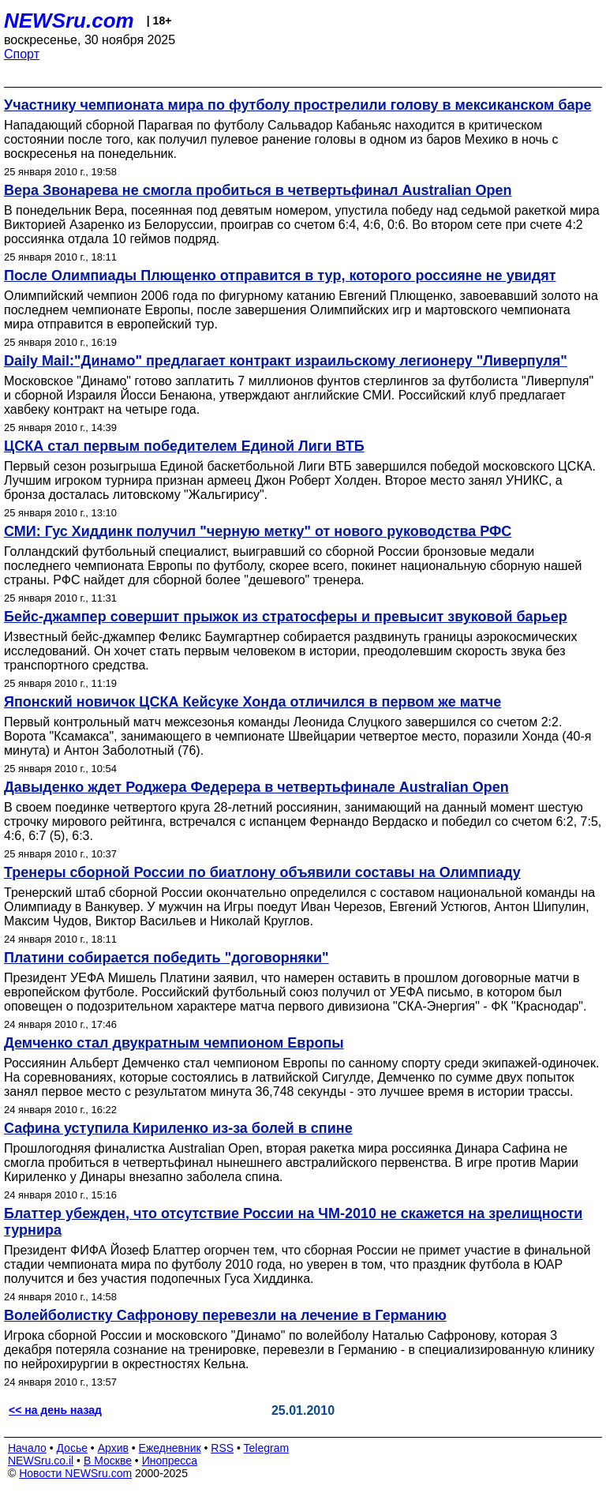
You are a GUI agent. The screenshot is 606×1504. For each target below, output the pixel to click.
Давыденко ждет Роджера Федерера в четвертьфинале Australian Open (256, 787)
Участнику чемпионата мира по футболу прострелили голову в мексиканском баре (298, 105)
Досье (72, 1448)
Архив (113, 1448)
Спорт (21, 54)
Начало (27, 1448)
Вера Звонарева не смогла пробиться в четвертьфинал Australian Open (258, 190)
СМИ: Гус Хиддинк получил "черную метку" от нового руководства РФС (257, 531)
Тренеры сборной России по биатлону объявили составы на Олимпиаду (262, 872)
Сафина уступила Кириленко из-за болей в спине (178, 1128)
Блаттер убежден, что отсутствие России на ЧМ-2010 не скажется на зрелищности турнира (293, 1222)
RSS (222, 1448)
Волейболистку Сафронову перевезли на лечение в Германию (225, 1315)
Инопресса (170, 1460)
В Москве (108, 1460)
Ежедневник (170, 1448)
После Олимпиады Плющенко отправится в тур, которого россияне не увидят (280, 275)
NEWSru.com (69, 20)
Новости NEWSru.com (75, 1473)
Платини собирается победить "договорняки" (166, 958)
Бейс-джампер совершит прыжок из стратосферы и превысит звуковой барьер (285, 616)
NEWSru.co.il (40, 1460)
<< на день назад (55, 1410)
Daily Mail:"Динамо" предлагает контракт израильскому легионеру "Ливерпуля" (285, 361)
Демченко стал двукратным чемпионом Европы (174, 1043)
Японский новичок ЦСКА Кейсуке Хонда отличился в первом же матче (252, 702)
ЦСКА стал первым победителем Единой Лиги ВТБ (184, 446)
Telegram (267, 1448)
